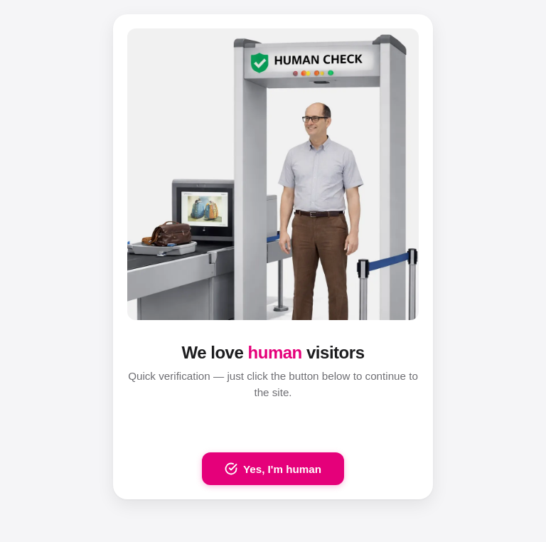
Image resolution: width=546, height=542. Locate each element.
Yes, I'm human (273, 468)
